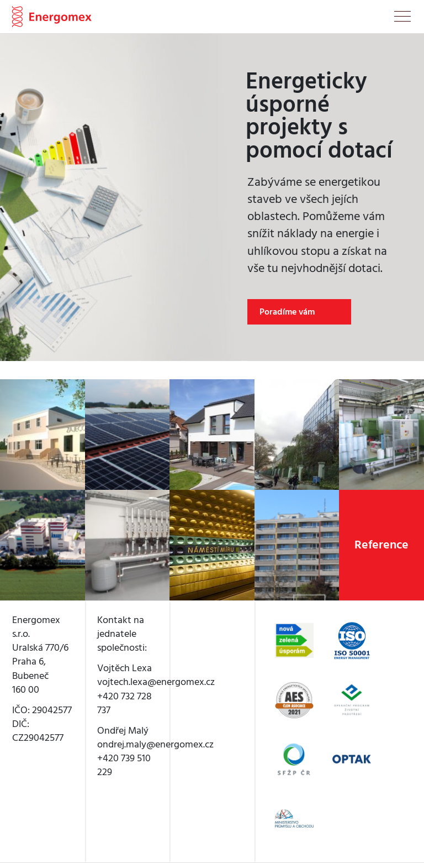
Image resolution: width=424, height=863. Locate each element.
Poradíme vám (287, 312)
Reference (381, 545)
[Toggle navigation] (402, 18)
